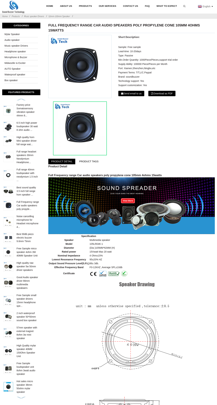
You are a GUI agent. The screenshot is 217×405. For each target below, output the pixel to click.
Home (5, 16)
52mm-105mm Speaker (59, 16)
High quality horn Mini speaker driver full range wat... (27, 141)
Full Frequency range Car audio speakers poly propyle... (28, 205)
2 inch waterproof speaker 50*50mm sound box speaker (27, 317)
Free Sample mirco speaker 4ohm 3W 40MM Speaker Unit (27, 252)
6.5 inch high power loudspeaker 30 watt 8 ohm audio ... (27, 126)
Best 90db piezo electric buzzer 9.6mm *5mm (25, 238)
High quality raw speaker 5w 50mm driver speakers (26, 266)
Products (16, 16)
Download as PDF (163, 93)
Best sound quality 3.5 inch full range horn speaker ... (26, 191)
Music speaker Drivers (34, 16)
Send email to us (133, 93)
